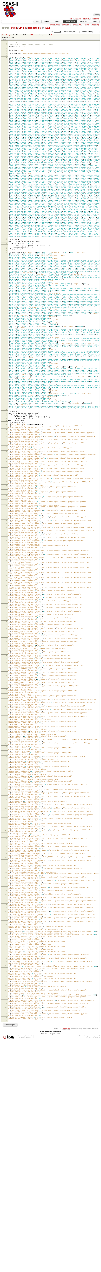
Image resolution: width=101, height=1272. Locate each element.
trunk (14, 27)
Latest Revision (66, 24)
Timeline (46, 21)
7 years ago (55, 35)
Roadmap (57, 21)
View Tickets (83, 21)
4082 (47, 27)
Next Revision (77, 24)
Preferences (95, 18)
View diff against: (91, 31)
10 (6, 60)
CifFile (22, 27)
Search (95, 21)
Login (70, 18)
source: (6, 27)
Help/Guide (77, 18)
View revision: (68, 31)
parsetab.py (34, 27)
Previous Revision (55, 24)
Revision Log (95, 24)
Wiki (37, 21)
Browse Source (70, 21)
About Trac (86, 18)
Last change (6, 35)
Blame (87, 24)
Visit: (52, 31)
